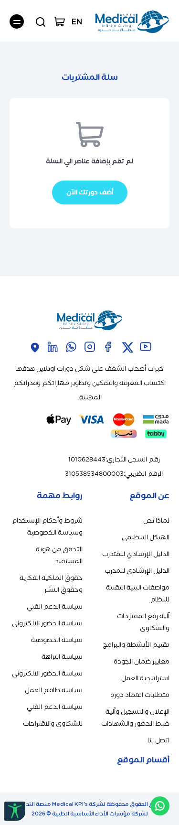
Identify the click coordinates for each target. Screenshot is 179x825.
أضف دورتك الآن (89, 192)
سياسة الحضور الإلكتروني (47, 623)
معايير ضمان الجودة (141, 661)
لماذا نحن (156, 520)
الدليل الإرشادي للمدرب (137, 570)
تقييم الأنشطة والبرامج (136, 644)
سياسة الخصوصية (57, 639)
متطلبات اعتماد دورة (139, 694)
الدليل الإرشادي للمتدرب (135, 553)
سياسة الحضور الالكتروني (47, 673)
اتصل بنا (158, 740)
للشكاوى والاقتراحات (53, 723)
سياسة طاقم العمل (54, 690)
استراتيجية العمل (145, 678)
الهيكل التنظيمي (145, 537)
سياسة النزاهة (62, 656)
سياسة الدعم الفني (55, 606)
